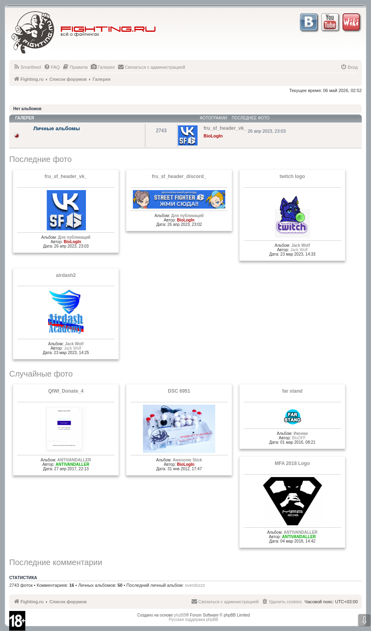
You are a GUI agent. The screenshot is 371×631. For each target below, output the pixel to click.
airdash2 (65, 275)
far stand (292, 391)
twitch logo (292, 176)
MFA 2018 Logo (292, 463)
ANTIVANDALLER (74, 460)
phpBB (180, 615)
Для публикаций (74, 237)
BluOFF (299, 438)
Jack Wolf (300, 245)
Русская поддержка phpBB (193, 619)
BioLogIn (213, 135)
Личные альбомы (56, 128)
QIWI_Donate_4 (66, 391)
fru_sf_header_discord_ (179, 176)
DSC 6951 (179, 391)
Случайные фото (41, 373)
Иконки (301, 433)
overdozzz (195, 585)
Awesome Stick (187, 460)
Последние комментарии (55, 562)
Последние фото (40, 159)
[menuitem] (27, 67)
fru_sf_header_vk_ (66, 176)
